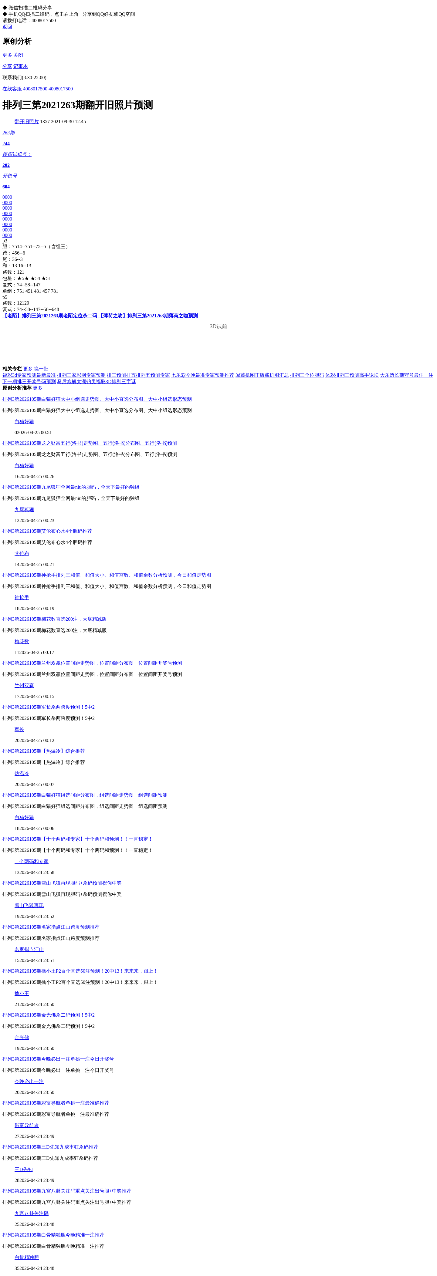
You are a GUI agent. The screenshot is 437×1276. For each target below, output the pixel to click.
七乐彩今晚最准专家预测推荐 (202, 375)
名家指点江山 (29, 949)
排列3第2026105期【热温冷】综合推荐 (43, 751)
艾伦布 (22, 553)
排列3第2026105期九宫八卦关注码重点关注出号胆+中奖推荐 (66, 1190)
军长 (19, 729)
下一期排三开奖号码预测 (29, 381)
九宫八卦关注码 (32, 1213)
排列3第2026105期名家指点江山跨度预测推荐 (51, 927)
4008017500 (35, 88)
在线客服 (12, 88)
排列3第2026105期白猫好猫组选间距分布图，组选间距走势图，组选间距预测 (85, 795)
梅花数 (22, 641)
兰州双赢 (24, 685)
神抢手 (22, 597)
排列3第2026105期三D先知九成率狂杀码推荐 (50, 1146)
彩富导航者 (27, 1125)
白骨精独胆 (27, 1257)
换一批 (41, 368)
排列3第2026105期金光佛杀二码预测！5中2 (48, 1015)
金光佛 (22, 1037)
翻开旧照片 (27, 121)
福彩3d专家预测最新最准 (29, 375)
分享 (7, 66)
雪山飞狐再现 (29, 905)
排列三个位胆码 (307, 375)
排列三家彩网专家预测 (81, 375)
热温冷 (22, 773)
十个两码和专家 (32, 861)
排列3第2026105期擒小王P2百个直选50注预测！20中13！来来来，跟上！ (80, 971)
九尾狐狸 (24, 509)
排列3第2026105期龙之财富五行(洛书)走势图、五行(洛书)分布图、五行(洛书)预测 (89, 443)
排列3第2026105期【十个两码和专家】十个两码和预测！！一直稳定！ (77, 839)
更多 (7, 55)
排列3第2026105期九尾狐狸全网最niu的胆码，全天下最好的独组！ (73, 487)
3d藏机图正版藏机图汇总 (262, 375)
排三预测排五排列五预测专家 (138, 375)
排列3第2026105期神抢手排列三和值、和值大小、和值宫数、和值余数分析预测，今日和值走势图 (106, 575)
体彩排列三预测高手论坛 (352, 375)
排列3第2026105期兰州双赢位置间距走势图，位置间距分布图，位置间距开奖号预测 (92, 663)
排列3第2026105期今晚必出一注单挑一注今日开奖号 (58, 1059)
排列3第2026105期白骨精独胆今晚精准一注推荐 (53, 1234)
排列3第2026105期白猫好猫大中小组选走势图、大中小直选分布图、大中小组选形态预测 (97, 399)
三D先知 (24, 1169)
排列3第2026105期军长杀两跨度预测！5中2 (48, 707)
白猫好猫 (24, 421)
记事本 (20, 66)
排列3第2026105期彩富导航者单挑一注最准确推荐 (55, 1103)
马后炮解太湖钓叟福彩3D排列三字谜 (96, 381)
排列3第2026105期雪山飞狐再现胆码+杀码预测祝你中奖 (62, 883)
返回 (7, 26)
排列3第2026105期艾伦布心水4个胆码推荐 (47, 531)
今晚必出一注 (29, 1081)
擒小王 (22, 993)
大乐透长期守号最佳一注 (406, 375)
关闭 (18, 55)
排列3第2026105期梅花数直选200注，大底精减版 (54, 619)
